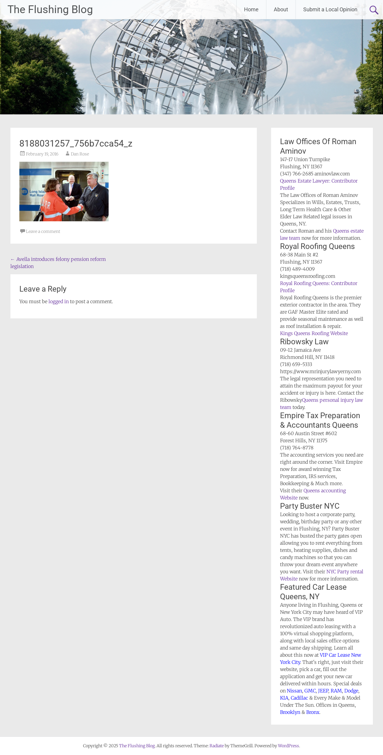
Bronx (312, 712)
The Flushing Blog (50, 9)
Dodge (351, 691)
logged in (59, 301)
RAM (336, 691)
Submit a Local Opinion (330, 9)
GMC (310, 691)
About (281, 9)
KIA (284, 698)
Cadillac (299, 698)
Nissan (294, 691)
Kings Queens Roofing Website (314, 333)
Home (251, 9)
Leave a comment (43, 231)
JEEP (323, 691)
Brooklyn (290, 712)
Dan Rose (80, 154)
